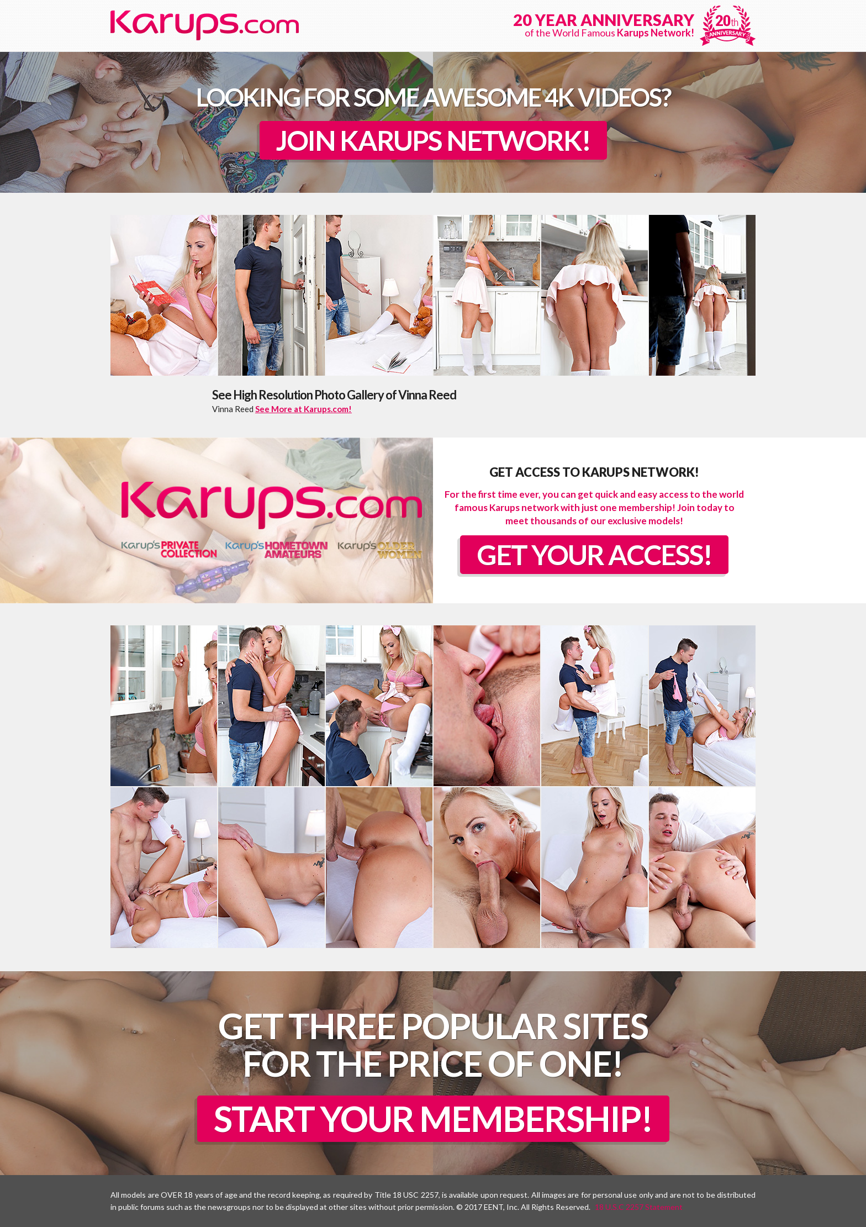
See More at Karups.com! (303, 409)
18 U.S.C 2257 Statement (639, 1207)
